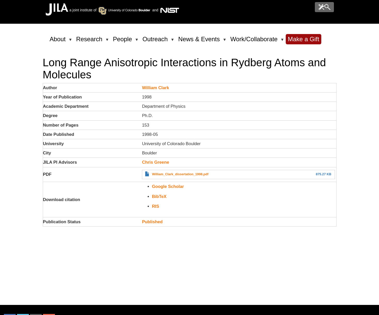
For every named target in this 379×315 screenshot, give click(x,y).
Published (152, 221)
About (58, 41)
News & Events (200, 41)
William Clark (155, 87)
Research (90, 41)
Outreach (156, 41)
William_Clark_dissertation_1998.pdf (180, 174)
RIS (155, 206)
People (123, 41)
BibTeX (159, 196)
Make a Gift (303, 39)
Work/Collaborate (255, 41)
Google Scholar (168, 186)
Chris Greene (155, 162)
